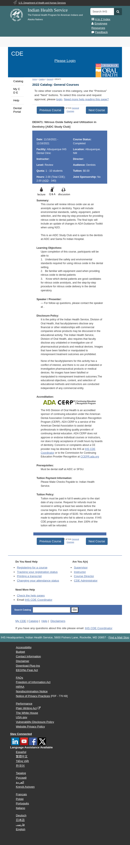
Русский (21, 777)
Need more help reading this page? (86, 99)
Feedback (101, 32)
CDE (17, 53)
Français (21, 794)
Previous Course (50, 110)
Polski (19, 799)
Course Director (84, 576)
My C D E (16, 90)
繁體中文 (22, 756)
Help (16, 100)
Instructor (80, 572)
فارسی (20, 824)
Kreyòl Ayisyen (25, 786)
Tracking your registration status (37, 572)
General (50, 79)
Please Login (65, 61)
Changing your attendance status (38, 580)
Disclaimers (57, 621)
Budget (20, 651)
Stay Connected (21, 733)
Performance (24, 703)
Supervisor (81, 567)
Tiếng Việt (22, 761)
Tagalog (21, 773)
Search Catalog (22, 609)
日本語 (20, 820)
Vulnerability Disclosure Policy (35, 721)
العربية (20, 782)
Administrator (86, 580)
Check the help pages (31, 595)
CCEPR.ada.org (89, 456)
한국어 (20, 765)
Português (22, 803)
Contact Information (28, 656)
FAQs (19, 677)
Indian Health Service (48, 10)
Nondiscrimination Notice (31, 691)
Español (21, 752)
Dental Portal (17, 110)
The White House (27, 712)
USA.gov (21, 717)
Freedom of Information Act (33, 682)
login (59, 99)
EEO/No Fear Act (27, 670)
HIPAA (20, 686)
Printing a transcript (29, 576)
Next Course (97, 110)
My (20, 621)
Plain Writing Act (26, 708)
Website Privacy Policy (30, 726)
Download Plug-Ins (28, 665)
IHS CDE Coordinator (38, 599)
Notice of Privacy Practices (33, 696)
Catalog (18, 81)
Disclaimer (22, 661)
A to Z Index (102, 19)
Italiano (20, 808)
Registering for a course (32, 567)
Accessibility (23, 647)
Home (34, 79)
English (20, 829)
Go (75, 609)
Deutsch (21, 815)
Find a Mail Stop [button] (118, 637)
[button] (117, 11)
